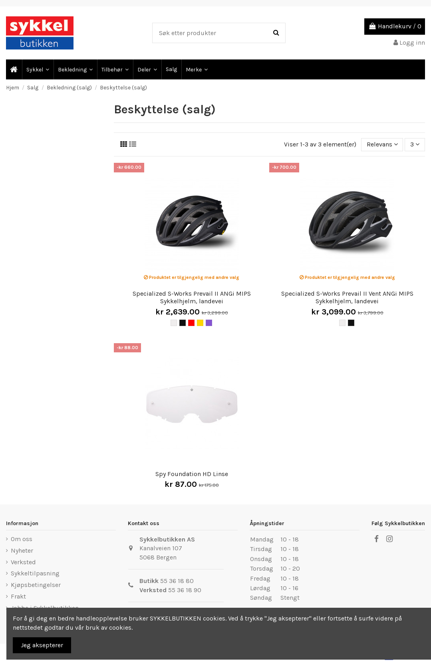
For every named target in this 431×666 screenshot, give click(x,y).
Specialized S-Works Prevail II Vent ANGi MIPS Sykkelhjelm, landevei (347, 297)
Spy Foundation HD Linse (191, 474)
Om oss (21, 539)
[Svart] (182, 323)
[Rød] (191, 323)
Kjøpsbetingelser (36, 585)
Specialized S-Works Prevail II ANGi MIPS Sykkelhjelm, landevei (192, 297)
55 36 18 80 (177, 581)
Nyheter (22, 550)
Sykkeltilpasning (35, 573)
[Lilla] (209, 323)
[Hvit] (174, 323)
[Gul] (200, 323)
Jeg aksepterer (42, 645)
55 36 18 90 (184, 590)
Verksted (23, 562)
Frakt (18, 596)
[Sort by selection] (382, 144)
